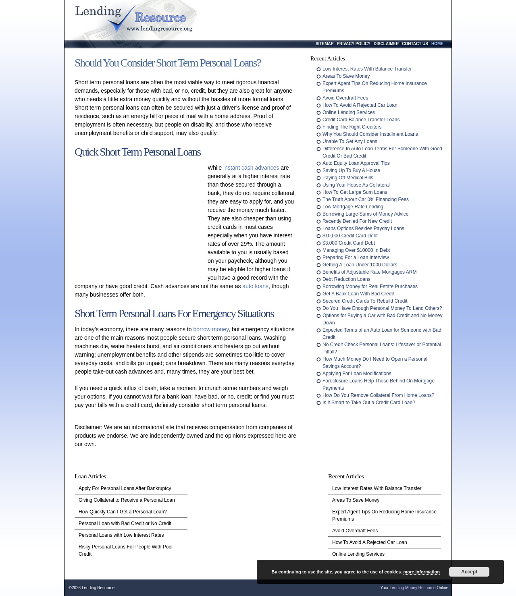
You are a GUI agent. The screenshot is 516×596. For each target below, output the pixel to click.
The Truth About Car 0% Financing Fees (365, 199)
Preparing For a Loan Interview (355, 257)
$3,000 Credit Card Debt (348, 243)
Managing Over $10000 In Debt (356, 250)
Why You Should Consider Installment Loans (370, 134)
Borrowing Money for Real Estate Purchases (370, 286)
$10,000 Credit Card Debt (350, 236)
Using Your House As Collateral (356, 185)
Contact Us (415, 44)
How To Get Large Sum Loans (354, 192)
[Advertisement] (139, 216)
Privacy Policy (353, 44)
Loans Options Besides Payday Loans (363, 228)
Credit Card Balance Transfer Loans (360, 120)
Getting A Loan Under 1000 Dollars (359, 265)
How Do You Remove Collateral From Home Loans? (378, 395)
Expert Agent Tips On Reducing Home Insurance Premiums (384, 515)
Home (437, 44)
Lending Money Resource (413, 588)
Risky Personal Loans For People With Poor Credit (126, 550)
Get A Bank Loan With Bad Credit (358, 294)
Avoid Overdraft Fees (345, 98)
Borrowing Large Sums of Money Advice (365, 214)
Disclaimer (386, 44)
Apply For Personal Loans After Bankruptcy (125, 488)
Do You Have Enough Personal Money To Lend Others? (382, 308)
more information (421, 571)
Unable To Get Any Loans (349, 141)
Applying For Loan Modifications (356, 373)
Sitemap (324, 44)
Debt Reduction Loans (346, 279)
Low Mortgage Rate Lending (352, 207)
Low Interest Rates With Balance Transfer (367, 69)
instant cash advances (251, 167)
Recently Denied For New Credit (357, 221)
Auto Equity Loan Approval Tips (356, 163)
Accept (469, 572)
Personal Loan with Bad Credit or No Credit (125, 523)
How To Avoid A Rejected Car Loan (359, 105)
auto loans (255, 286)
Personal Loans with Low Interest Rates (121, 535)
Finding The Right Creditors (352, 127)
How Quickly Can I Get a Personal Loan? (123, 512)
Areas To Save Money (346, 76)
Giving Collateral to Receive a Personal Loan (127, 500)
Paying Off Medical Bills (347, 178)
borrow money (211, 329)
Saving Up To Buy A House (351, 170)
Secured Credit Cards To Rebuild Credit (365, 301)
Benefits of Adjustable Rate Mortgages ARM (369, 272)
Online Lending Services (348, 112)
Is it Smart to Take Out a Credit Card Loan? (368, 402)
